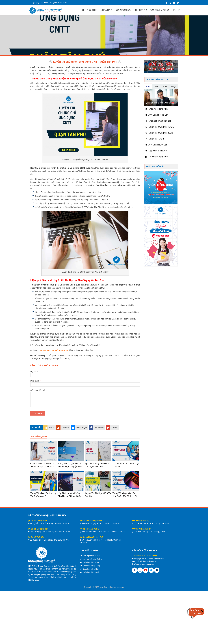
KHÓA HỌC (106, 10)
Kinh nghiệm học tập (91, 556)
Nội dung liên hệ (85, 391)
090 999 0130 (45, 3)
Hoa (165, 86)
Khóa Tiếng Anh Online (159, 103)
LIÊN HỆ (176, 10)
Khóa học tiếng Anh (91, 562)
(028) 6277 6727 (60, 3)
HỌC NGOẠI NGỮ (123, 10)
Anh (148, 86)
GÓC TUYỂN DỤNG (159, 10)
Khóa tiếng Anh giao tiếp (160, 121)
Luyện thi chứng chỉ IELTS (160, 133)
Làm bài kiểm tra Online (92, 559)
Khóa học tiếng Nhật (91, 572)
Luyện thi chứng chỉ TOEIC (161, 127)
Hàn (156, 86)
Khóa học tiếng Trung (91, 566)
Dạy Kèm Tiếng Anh (157, 151)
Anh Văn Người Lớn (157, 145)
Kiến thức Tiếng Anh (158, 157)
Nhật (173, 86)
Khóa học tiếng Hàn (91, 569)
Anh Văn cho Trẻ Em (158, 115)
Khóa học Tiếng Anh (158, 109)
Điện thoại (85, 383)
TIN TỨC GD (141, 10)
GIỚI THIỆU (92, 10)
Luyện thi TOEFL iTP (158, 139)
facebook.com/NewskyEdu (153, 558)
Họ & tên (85, 373)
